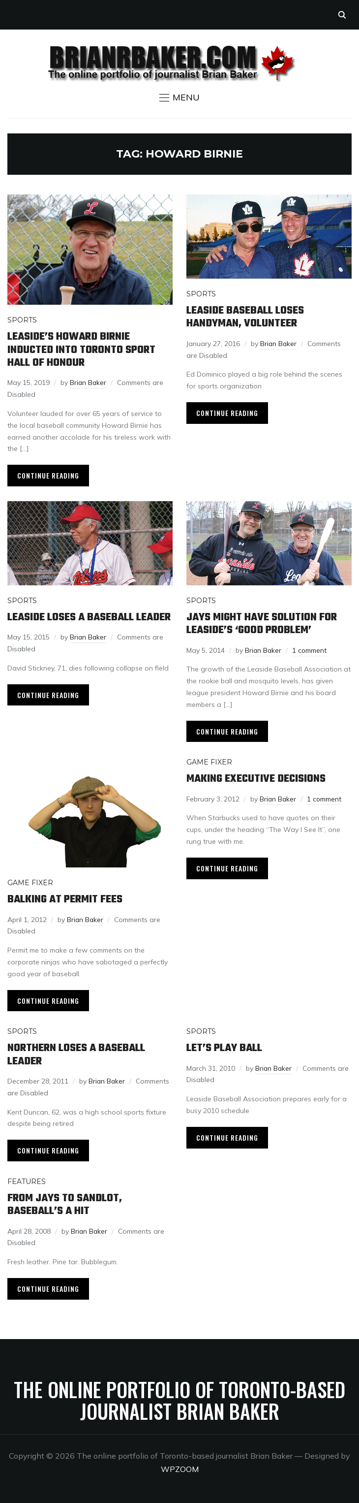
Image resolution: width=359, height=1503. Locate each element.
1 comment (310, 649)
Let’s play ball (224, 1046)
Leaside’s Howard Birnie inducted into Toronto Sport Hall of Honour (81, 349)
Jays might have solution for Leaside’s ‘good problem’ (261, 623)
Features (26, 1179)
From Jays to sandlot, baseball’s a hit (64, 1202)
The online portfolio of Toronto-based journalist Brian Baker (179, 1397)
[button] (179, 97)
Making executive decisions (256, 777)
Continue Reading (48, 475)
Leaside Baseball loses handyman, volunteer (245, 317)
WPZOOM (180, 1466)
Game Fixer (30, 881)
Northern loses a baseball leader (76, 1053)
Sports (22, 320)
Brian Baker (88, 382)
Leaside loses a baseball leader (89, 616)
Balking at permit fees (64, 898)
